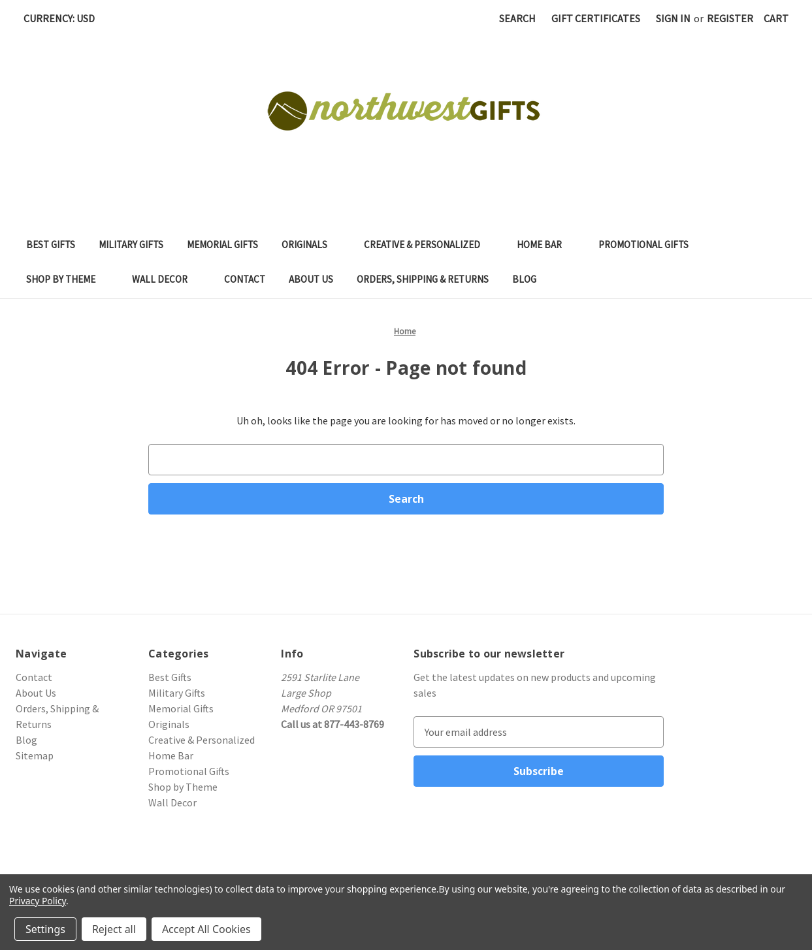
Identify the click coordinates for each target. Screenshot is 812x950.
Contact (244, 279)
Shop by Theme (67, 279)
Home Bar (546, 244)
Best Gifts (50, 244)
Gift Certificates (595, 18)
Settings (45, 929)
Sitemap (35, 755)
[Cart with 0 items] (776, 18)
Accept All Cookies (206, 929)
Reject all (114, 929)
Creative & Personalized (428, 244)
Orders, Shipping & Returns (423, 279)
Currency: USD (64, 18)
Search (517, 18)
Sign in (673, 18)
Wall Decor (166, 279)
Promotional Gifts (650, 244)
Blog (524, 279)
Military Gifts (131, 244)
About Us (311, 279)
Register (730, 18)
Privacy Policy (37, 901)
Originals (311, 244)
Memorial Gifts (222, 244)
